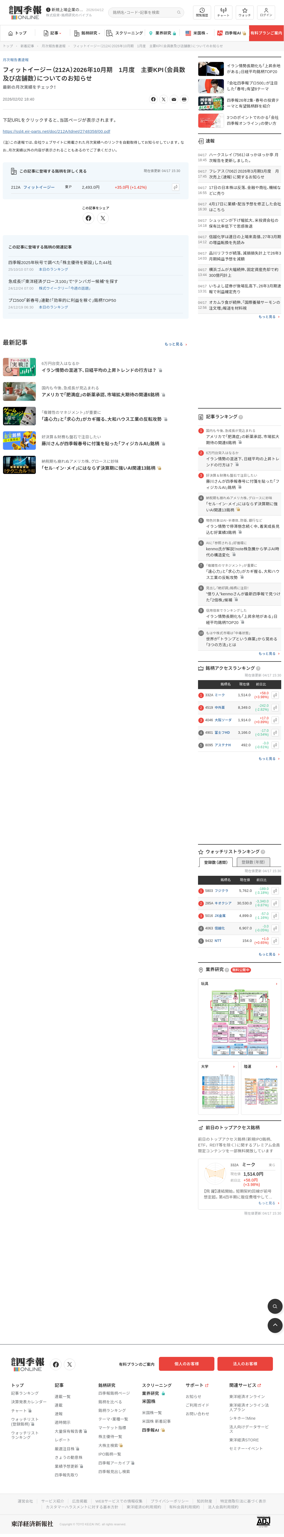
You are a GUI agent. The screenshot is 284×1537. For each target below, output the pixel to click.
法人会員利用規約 (225, 1506)
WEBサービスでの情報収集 (118, 1500)
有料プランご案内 (266, 33)
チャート (223, 13)
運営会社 (22, 1500)
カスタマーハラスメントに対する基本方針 (80, 1506)
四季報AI (231, 33)
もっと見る (173, 343)
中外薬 (220, 708)
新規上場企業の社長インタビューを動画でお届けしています (68, 10)
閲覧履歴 (202, 12)
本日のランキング (53, 269)
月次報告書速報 (53, 46)
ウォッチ (245, 12)
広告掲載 (78, 1500)
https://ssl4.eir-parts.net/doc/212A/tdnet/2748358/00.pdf (60, 131)
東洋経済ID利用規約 (144, 1506)
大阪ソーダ (223, 720)
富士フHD (222, 733)
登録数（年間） (253, 862)
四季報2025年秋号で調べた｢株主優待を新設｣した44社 (60, 261)
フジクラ (221, 891)
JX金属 (220, 916)
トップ (18, 33)
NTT (218, 941)
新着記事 (27, 46)
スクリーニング (124, 33)
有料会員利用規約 (186, 1506)
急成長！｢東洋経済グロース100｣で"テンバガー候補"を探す (63, 280)
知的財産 (206, 1500)
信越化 (220, 928)
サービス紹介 (50, 1500)
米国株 (197, 33)
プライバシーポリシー (170, 1500)
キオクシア (223, 903)
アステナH (223, 745)
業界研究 (162, 33)
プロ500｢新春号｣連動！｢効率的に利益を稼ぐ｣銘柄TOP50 (62, 299)
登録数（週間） (216, 862)
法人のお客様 (248, 1364)
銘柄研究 (87, 33)
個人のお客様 (192, 1364)
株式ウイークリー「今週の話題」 (65, 287)
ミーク (220, 695)
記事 (52, 33)
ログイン (266, 12)
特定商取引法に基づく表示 (246, 1500)
